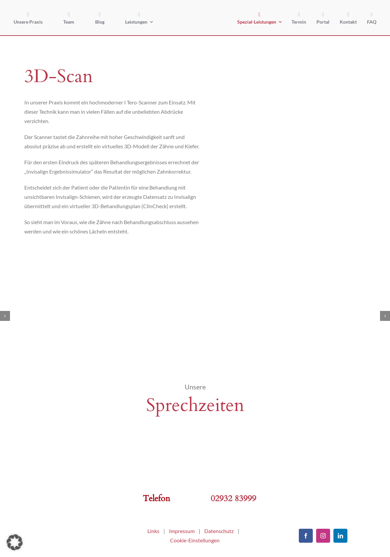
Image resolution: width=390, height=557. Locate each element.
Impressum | (186, 531)
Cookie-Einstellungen (195, 540)
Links (153, 531)
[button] (14, 542)
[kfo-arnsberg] (67, 527)
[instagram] (323, 536)
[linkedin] (340, 536)
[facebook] (306, 536)
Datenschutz (219, 531)
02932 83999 (233, 498)
